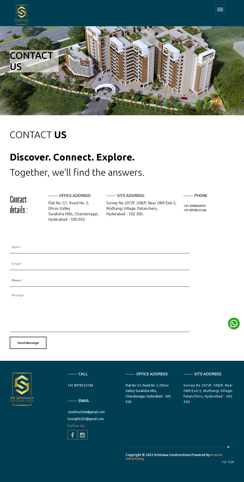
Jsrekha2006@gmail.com (86, 412)
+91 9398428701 (194, 205)
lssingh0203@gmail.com (86, 419)
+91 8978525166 (194, 210)
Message (99, 311)
